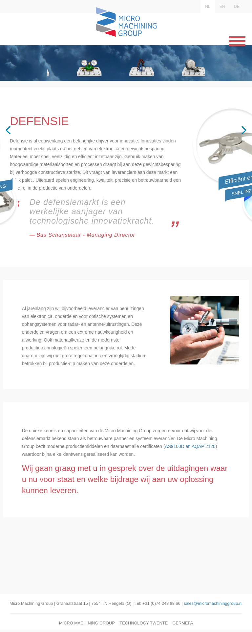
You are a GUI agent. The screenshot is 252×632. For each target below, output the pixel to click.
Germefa (182, 625)
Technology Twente (143, 625)
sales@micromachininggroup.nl (213, 605)
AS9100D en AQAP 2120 (54, 497)
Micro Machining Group (87, 625)
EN (222, 6)
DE (237, 6)
